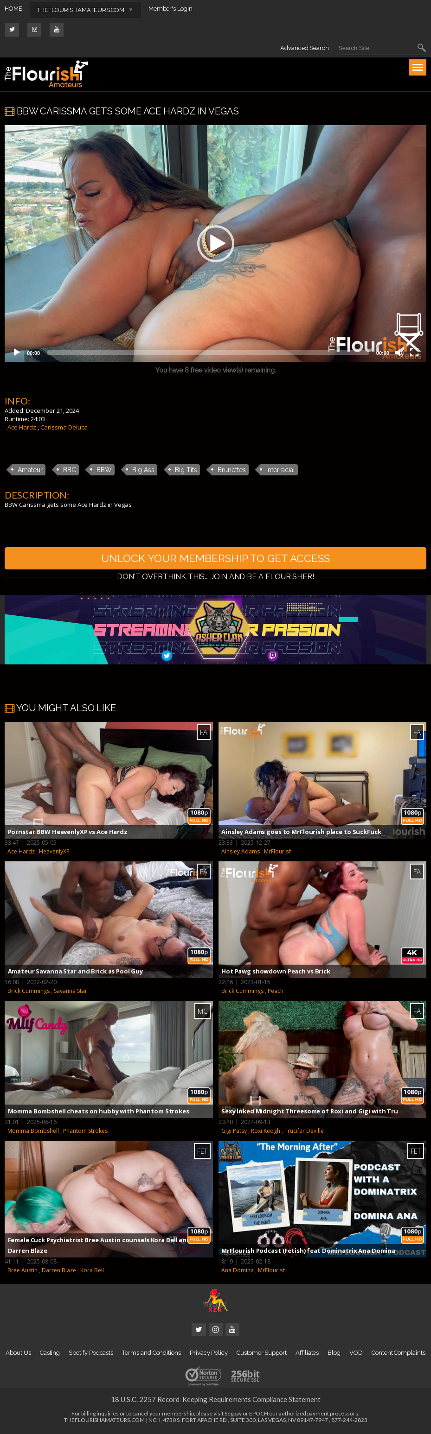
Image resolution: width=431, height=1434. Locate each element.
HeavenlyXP (54, 853)
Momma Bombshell (33, 1132)
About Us (18, 1354)
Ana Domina (237, 1272)
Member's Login (170, 8)
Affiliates (307, 1354)
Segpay (233, 1414)
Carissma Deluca (64, 427)
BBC (69, 470)
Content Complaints (398, 1354)
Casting (50, 1354)
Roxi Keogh (265, 1132)
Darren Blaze (59, 1272)
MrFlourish (278, 853)
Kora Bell (92, 1272)
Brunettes (232, 470)
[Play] (16, 352)
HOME (13, 8)
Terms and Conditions (151, 1354)
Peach (275, 992)
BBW (104, 470)
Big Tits (186, 470)
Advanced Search (304, 47)
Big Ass (143, 470)
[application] (215, 243)
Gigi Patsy (234, 1132)
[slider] (208, 352)
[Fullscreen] (414, 352)
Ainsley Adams (240, 853)
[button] (215, 243)
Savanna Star (70, 992)
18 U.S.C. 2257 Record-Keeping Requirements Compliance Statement (216, 1400)
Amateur (30, 470)
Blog (334, 1354)
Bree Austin (22, 1272)
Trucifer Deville (304, 1132)
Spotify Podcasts (91, 1354)
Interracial (280, 470)
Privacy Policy (209, 1354)
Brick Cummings (28, 992)
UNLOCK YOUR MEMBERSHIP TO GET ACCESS (216, 558)
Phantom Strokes (85, 1132)
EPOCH (258, 1414)
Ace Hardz (21, 427)
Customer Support (262, 1354)
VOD (356, 1354)
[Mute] (399, 352)
